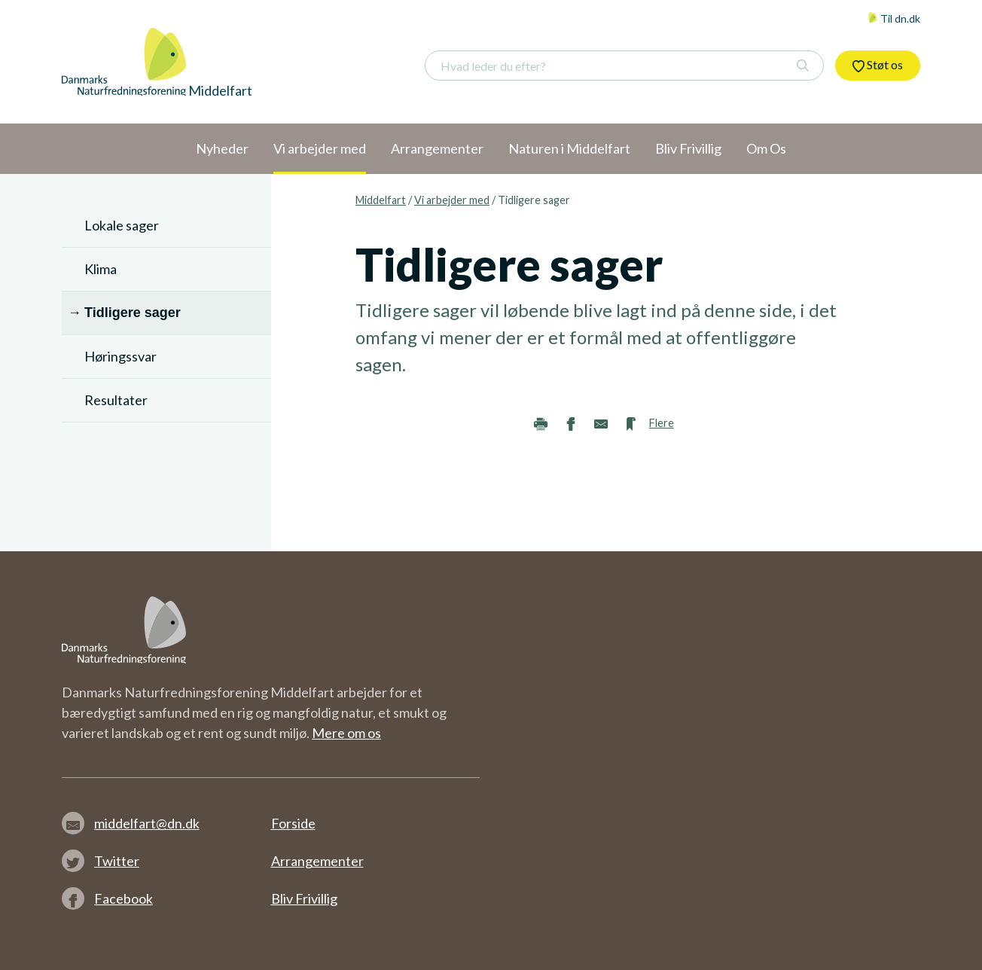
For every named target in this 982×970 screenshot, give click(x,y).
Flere (661, 422)
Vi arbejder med (451, 200)
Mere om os (346, 732)
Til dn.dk (894, 18)
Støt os (877, 64)
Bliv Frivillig (304, 898)
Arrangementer (317, 861)
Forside (293, 823)
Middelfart (380, 200)
